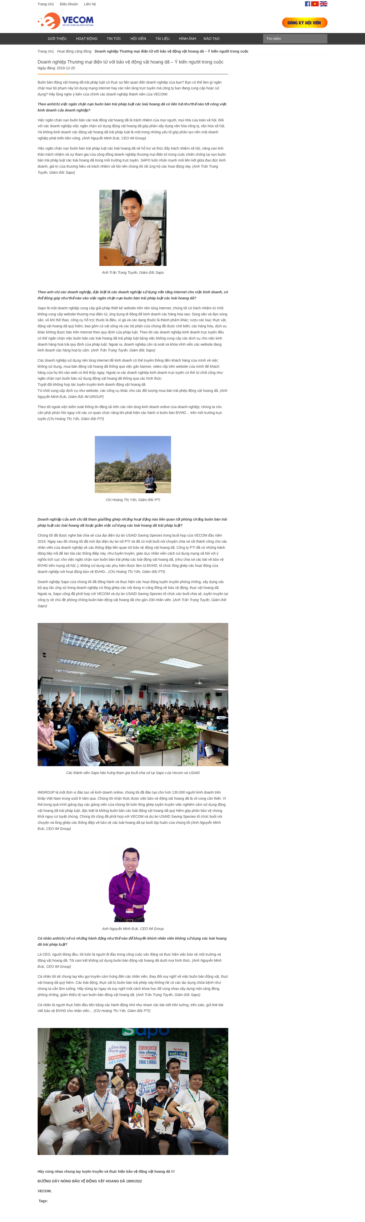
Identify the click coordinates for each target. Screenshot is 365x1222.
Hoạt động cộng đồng (74, 51)
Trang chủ (46, 4)
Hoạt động (86, 39)
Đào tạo (212, 39)
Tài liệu (163, 39)
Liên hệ (90, 4)
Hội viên (138, 39)
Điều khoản (69, 4)
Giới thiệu (57, 39)
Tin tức (114, 39)
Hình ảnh (187, 39)
